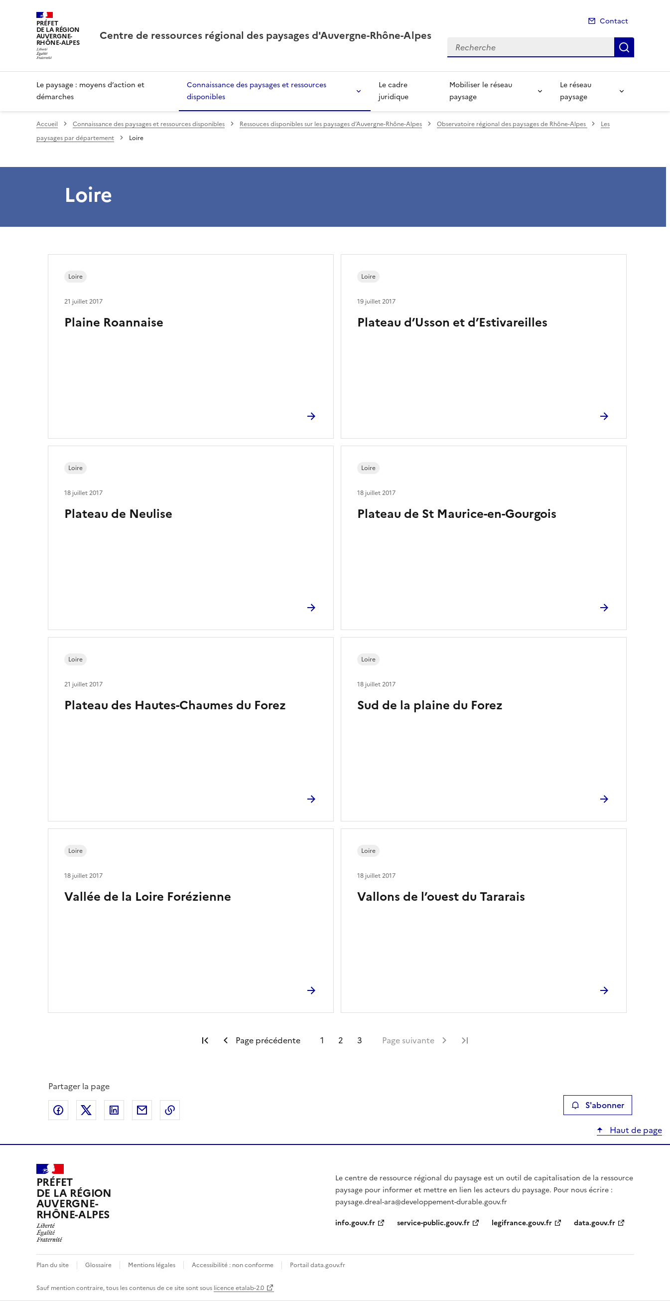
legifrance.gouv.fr (522, 1223)
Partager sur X (86, 1110)
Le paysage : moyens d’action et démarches (90, 91)
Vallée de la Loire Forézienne (147, 897)
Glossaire (98, 1265)
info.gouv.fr (355, 1223)
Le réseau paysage (575, 91)
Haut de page (635, 1130)
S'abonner (597, 1105)
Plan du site (52, 1265)
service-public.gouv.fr (433, 1223)
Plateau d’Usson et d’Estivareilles (452, 322)
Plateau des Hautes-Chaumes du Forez (175, 705)
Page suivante (408, 1040)
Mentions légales (151, 1265)
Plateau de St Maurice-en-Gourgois (456, 514)
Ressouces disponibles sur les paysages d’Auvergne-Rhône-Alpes (331, 124)
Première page (205, 1040)
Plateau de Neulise (118, 514)
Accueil (47, 124)
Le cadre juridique (393, 91)
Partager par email (142, 1110)
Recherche (624, 47)
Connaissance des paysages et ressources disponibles (256, 91)
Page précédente (268, 1040)
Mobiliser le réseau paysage (480, 91)
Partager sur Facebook (58, 1110)
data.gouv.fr (594, 1223)
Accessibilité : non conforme (232, 1265)
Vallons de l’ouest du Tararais (441, 897)
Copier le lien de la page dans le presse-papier (170, 1110)
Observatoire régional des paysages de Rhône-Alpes (512, 124)
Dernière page (465, 1040)
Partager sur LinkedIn (114, 1110)
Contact (614, 21)
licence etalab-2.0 (239, 1288)
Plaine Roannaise (113, 322)
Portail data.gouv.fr (317, 1265)
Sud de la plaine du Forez (430, 705)
